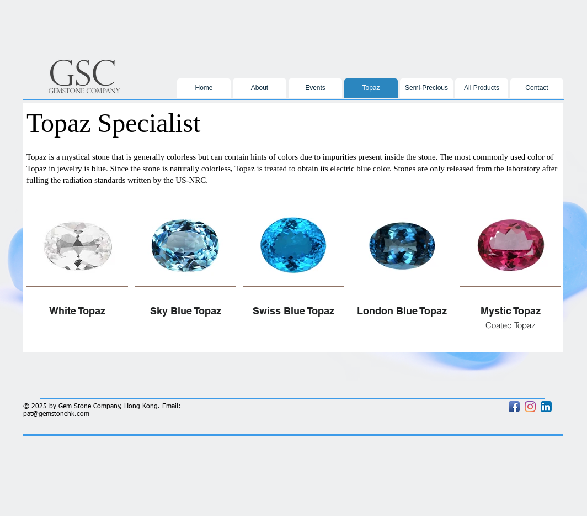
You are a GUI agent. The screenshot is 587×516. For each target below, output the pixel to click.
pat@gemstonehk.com (56, 414)
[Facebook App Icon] (514, 406)
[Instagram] (530, 406)
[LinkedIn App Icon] (546, 406)
